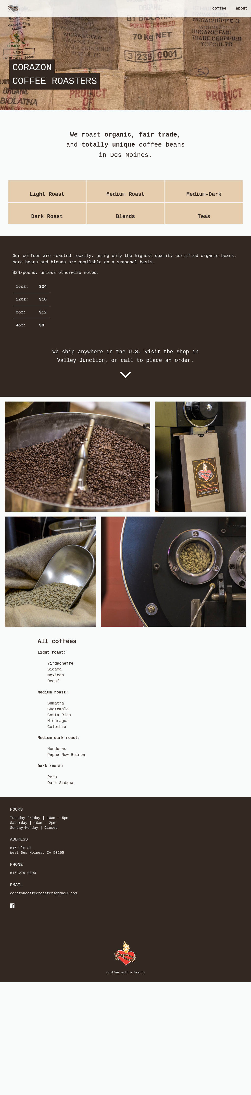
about (242, 8)
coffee (219, 8)
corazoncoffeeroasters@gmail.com (43, 1016)
